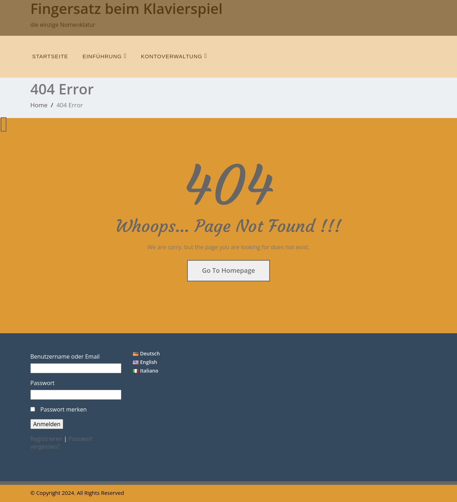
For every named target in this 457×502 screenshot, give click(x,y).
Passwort (42, 383)
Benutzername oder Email (65, 356)
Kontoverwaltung (174, 56)
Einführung (104, 56)
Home (38, 105)
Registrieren (46, 439)
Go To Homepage (228, 270)
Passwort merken (63, 409)
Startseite (50, 56)
